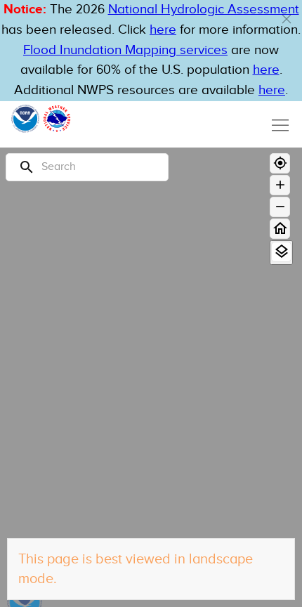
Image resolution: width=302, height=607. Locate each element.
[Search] (87, 167)
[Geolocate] (280, 163)
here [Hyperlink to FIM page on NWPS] (266, 70)
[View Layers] (281, 252)
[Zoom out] (280, 207)
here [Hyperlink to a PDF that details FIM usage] (271, 90)
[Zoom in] (280, 185)
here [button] (163, 30)
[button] (286, 19)
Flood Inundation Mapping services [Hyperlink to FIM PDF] (125, 50)
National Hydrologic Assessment (203, 9)
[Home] (280, 228)
